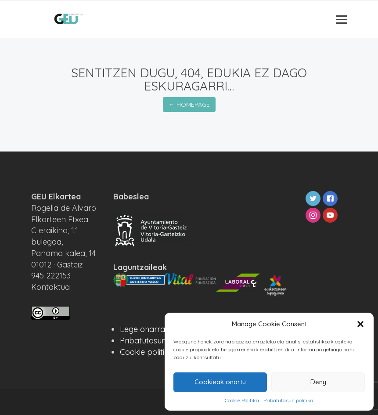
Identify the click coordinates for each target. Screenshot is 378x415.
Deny (318, 382)
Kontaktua (50, 287)
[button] (360, 324)
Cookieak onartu (220, 382)
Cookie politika (146, 352)
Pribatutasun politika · (159, 341)
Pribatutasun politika (288, 400)
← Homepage (189, 104)
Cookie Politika (242, 400)
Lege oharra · (144, 329)
